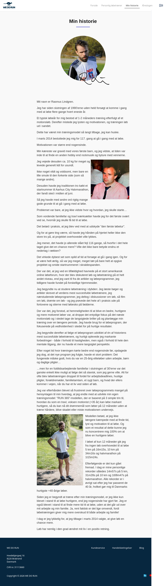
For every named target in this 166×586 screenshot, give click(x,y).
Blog (141, 547)
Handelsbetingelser (122, 547)
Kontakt (155, 547)
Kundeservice (98, 547)
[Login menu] (161, 5)
